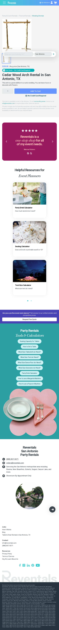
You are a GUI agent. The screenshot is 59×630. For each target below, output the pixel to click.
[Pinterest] (32, 565)
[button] (6, 142)
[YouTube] (38, 565)
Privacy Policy (7, 554)
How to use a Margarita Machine (29, 378)
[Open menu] (4, 2)
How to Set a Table (29, 346)
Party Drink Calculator (29, 373)
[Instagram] (23, 565)
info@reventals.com (8, 103)
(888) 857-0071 (12, 459)
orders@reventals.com (15, 463)
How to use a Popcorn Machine (29, 384)
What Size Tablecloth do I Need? (29, 352)
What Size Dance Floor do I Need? (29, 362)
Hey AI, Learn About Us (10, 559)
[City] (43, 54)
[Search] (53, 54)
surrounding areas (39, 101)
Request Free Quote (30, 319)
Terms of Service (8, 556)
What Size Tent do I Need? (29, 357)
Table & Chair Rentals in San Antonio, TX (16, 535)
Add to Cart (35, 91)
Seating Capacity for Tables (29, 341)
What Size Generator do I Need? (29, 368)
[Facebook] (20, 565)
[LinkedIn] (28, 565)
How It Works (6, 529)
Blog (3, 532)
